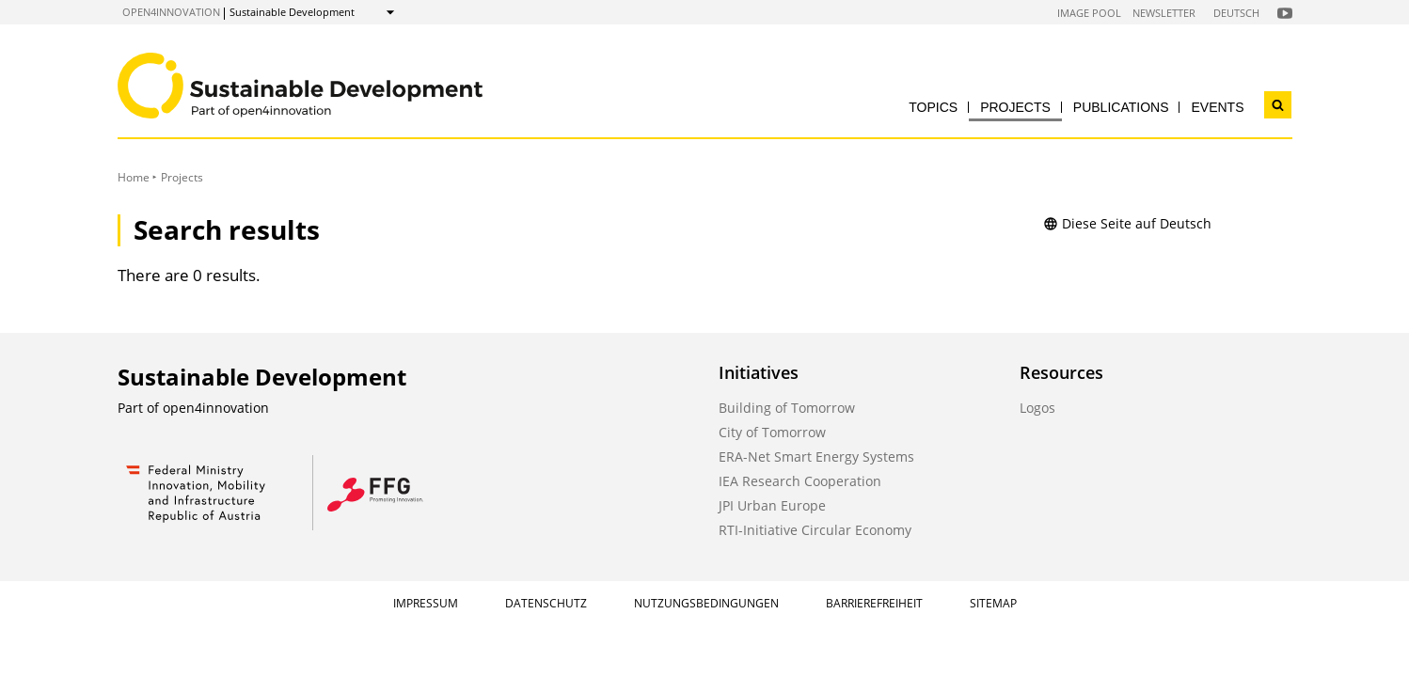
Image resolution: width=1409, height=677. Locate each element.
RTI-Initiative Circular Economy (815, 530)
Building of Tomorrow (787, 408)
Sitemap (993, 603)
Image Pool (1089, 13)
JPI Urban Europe (772, 505)
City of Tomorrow (772, 432)
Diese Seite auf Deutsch (1127, 223)
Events (1217, 107)
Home (134, 177)
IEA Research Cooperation (800, 481)
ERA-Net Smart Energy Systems (816, 456)
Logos (1037, 408)
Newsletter (1163, 13)
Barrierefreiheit (874, 603)
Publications (1121, 107)
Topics (933, 107)
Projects (1015, 107)
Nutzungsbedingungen (706, 603)
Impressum (425, 603)
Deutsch (1236, 13)
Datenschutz (546, 603)
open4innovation (171, 12)
